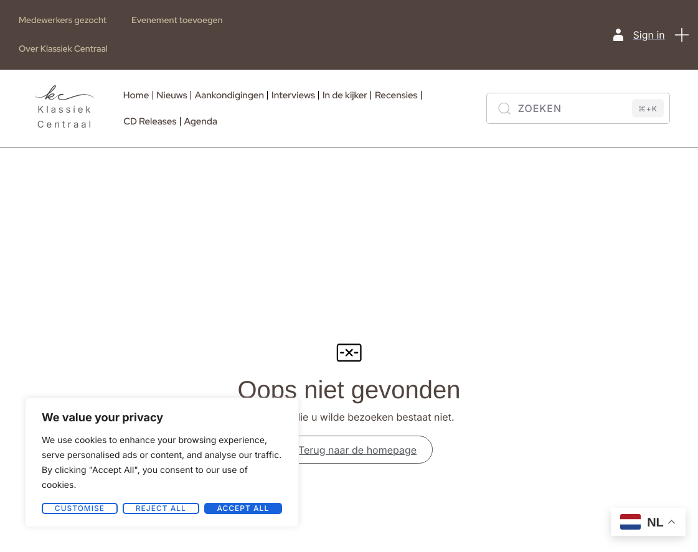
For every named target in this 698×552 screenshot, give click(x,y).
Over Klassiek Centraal (63, 49)
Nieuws (171, 95)
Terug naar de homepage (349, 452)
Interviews (293, 95)
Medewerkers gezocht (62, 20)
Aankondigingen (229, 95)
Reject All (161, 508)
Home (136, 95)
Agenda (200, 121)
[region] (162, 462)
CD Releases (149, 121)
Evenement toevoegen (176, 20)
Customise (80, 508)
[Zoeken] (578, 108)
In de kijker (345, 95)
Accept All (243, 508)
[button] (682, 35)
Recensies (396, 95)
